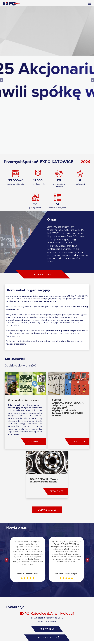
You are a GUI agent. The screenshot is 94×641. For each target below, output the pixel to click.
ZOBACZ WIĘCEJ (47, 510)
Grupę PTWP (49, 301)
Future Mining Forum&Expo (61, 331)
